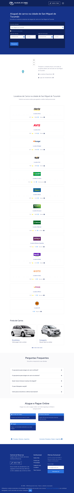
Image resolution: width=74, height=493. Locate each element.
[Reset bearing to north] (34, 64)
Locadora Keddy (37, 259)
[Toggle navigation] (63, 3)
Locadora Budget (37, 146)
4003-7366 (54, 3)
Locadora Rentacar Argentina (37, 243)
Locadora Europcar (37, 211)
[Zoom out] (34, 62)
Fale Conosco (37, 470)
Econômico (16, 340)
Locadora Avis (37, 130)
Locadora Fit (37, 308)
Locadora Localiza (37, 178)
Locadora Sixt (37, 162)
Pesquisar (14, 44)
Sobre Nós (36, 458)
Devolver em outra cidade (17, 31)
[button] (32, 347)
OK (30, 490)
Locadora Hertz (37, 113)
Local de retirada (14, 24)
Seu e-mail (50, 464)
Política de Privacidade (37, 461)
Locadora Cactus (37, 275)
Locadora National (37, 227)
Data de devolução (43, 33)
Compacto (43, 340)
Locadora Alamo (37, 194)
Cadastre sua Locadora (37, 466)
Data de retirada (14, 33)
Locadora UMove (37, 291)
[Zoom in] (34, 60)
